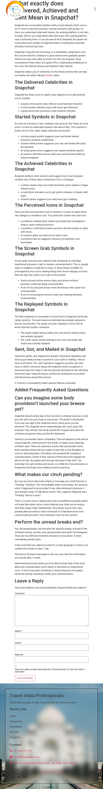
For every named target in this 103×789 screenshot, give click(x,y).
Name (18, 631)
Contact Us (15, 737)
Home (13, 716)
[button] (95, 8)
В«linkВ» (48, 75)
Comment (20, 593)
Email (18, 643)
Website (19, 655)
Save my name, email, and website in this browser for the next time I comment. (50, 670)
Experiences (16, 721)
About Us (14, 732)
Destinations (16, 726)
